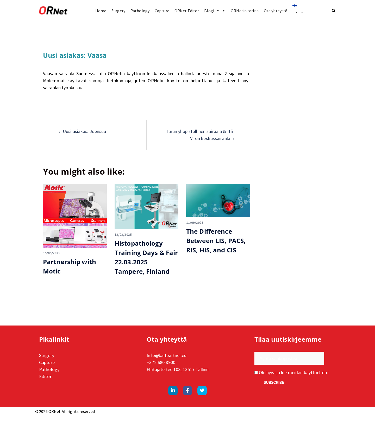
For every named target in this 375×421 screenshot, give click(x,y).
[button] (334, 10)
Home (100, 10)
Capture (162, 10)
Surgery (118, 10)
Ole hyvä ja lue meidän (291, 372)
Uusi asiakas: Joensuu (84, 131)
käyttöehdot (316, 372)
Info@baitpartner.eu (166, 355)
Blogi (215, 10)
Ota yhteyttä (275, 10)
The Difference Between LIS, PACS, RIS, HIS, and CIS (216, 240)
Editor (45, 376)
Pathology (139, 10)
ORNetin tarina (245, 10)
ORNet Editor (186, 10)
